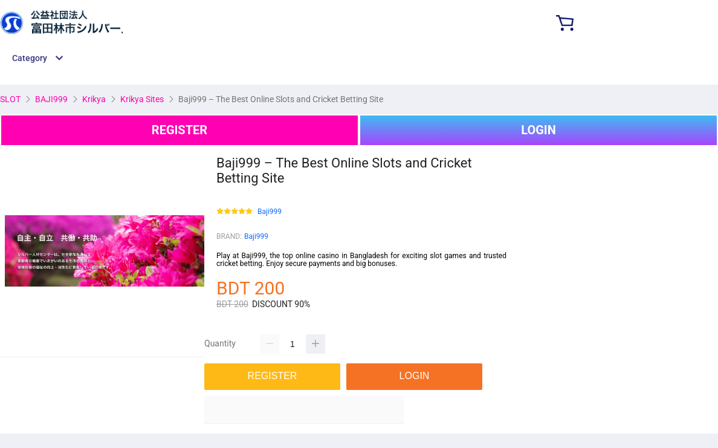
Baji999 (269, 212)
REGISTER (179, 130)
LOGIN (538, 130)
